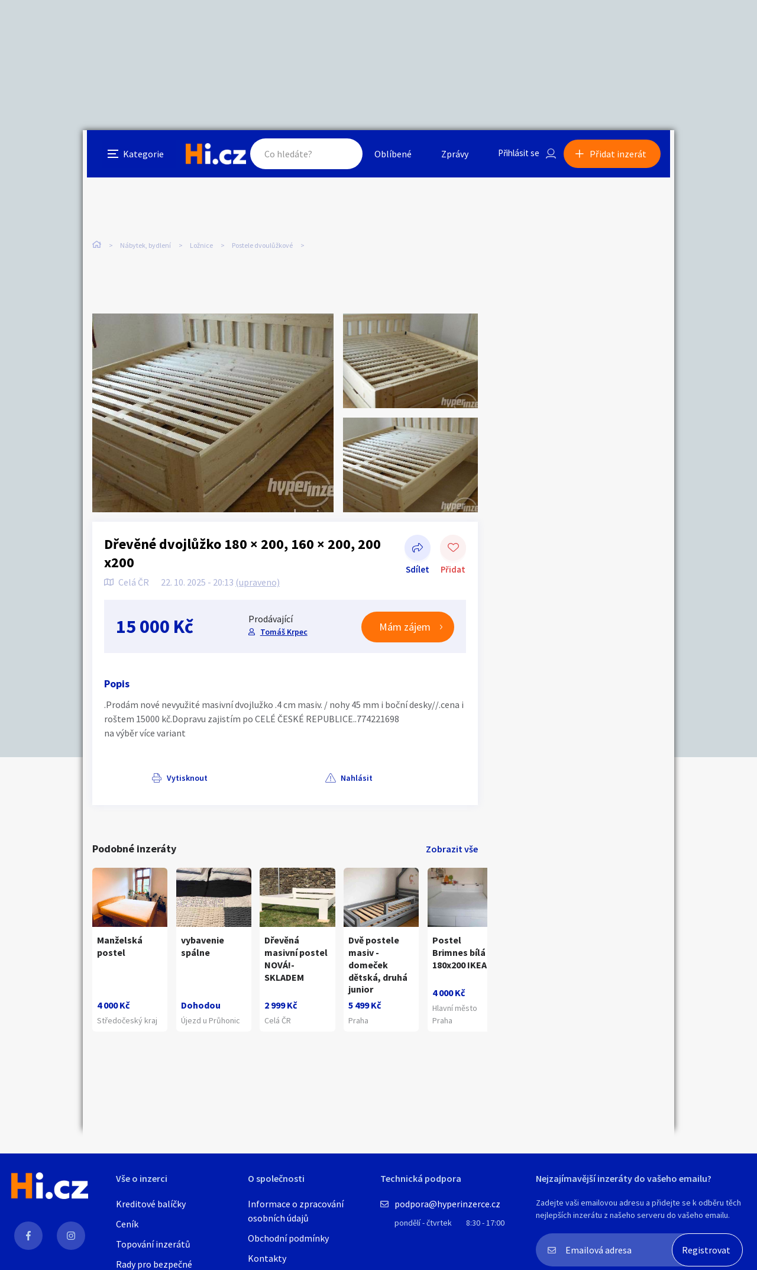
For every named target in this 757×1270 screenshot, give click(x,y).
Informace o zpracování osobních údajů (296, 1211)
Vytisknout (139, 779)
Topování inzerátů (153, 1244)
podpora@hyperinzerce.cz (447, 1204)
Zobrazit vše (452, 851)
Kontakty (267, 1258)
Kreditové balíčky (151, 1204)
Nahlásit (211, 779)
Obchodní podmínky (288, 1238)
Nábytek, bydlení (145, 248)
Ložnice (201, 248)
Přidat (453, 550)
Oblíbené (387, 156)
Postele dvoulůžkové (262, 248)
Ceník (127, 1224)
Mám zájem (405, 628)
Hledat (336, 156)
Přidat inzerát (622, 156)
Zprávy (448, 156)
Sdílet (418, 550)
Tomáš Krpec (282, 633)
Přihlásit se (515, 156)
